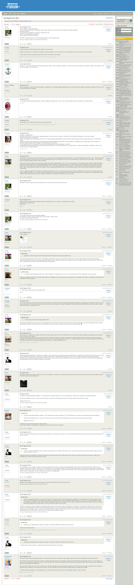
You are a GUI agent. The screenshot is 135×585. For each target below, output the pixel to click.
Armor (7, 27)
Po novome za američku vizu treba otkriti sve (124, 159)
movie (6, 156)
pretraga (129, 13)
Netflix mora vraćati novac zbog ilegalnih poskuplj (125, 140)
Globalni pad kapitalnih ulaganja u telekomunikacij (125, 156)
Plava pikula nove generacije (123, 73)
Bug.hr (5, 13)
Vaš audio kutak (122, 54)
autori (125, 13)
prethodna (6, 24)
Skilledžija (8, 133)
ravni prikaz (99, 24)
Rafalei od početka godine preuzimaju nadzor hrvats (125, 48)
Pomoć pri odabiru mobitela (125, 108)
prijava (94, 13)
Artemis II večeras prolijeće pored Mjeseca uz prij (125, 65)
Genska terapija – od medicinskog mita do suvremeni (124, 112)
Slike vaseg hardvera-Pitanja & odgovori (124, 180)
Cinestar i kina (122, 170)
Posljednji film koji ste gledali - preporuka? (124, 68)
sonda (7, 394)
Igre (15, 13)
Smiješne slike (122, 100)
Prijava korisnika (121, 26)
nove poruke (119, 13)
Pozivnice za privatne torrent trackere (124, 87)
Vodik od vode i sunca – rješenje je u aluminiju (124, 126)
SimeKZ (7, 47)
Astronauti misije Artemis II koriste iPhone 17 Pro (125, 102)
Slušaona (121, 114)
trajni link (110, 43)
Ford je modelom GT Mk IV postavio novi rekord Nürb (125, 166)
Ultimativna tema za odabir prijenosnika (125, 137)
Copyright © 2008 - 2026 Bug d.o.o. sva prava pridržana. (67, 584)
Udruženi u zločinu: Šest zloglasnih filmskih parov (124, 123)
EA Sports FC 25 (24, 47)
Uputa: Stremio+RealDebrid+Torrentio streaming (125, 62)
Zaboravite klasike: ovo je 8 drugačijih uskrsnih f (125, 105)
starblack (7, 199)
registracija (100, 13)
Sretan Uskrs (122, 129)
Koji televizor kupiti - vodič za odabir (125, 45)
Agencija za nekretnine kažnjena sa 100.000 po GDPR (124, 149)
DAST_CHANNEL (9, 85)
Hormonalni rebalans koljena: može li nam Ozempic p (124, 131)
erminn (7, 353)
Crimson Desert (122, 178)
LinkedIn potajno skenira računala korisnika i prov (124, 118)
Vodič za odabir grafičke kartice (124, 135)
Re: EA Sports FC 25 (25, 27)
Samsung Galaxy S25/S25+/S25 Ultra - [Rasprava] (124, 176)
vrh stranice (130, 582)
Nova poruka (109, 17)
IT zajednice (122, 127)
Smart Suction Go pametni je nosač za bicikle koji (125, 142)
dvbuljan (7, 301)
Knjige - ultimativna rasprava (123, 121)
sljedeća (18, 24)
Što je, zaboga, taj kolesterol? (123, 164)
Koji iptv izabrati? (123, 107)
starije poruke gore (109, 24)
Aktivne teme (120, 38)
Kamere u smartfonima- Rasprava (124, 53)
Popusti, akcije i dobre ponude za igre (124, 57)
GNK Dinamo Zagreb (124, 89)
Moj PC (6, 43)
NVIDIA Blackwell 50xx (124, 151)
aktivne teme (107, 13)
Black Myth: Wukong (124, 144)
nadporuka (109, 81)
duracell (7, 64)
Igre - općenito (21, 13)
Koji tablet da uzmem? (124, 116)
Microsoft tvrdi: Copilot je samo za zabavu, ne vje (124, 70)
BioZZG (7, 410)
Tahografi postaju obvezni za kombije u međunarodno (125, 93)
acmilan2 (7, 99)
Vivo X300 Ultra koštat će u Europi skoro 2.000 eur (125, 154)
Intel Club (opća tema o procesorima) (124, 169)
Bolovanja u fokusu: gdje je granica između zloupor (125, 75)
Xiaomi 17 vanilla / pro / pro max (125, 96)
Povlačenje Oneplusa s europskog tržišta (124, 59)
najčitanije (113, 13)
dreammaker (8, 556)
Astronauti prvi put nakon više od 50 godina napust (125, 161)
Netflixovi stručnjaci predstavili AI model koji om (125, 82)
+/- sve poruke (91, 24)
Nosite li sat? (122, 77)
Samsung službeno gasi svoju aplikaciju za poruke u (125, 91)
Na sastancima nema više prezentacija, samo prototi (125, 184)
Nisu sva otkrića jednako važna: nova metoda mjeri (125, 146)
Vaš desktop (122, 109)
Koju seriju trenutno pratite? (125, 182)
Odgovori (108, 29)
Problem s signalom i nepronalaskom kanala (124, 98)
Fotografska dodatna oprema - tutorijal (124, 84)
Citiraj (108, 30)
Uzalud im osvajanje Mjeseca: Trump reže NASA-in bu (124, 42)
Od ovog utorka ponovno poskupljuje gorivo (124, 79)
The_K (7, 269)
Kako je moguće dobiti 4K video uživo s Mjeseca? (125, 50)
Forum (10, 13)
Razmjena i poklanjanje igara (124, 173)
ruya (6, 333)
